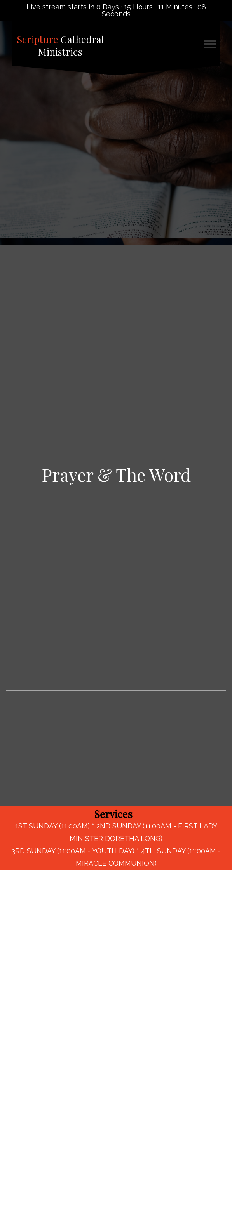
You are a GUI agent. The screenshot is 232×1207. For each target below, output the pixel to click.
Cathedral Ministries (60, 45)
